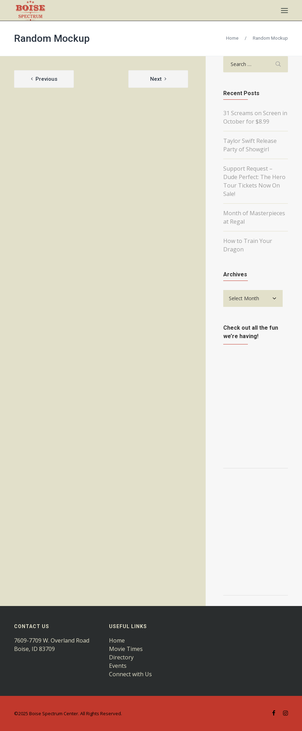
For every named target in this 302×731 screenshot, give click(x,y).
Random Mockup (52, 38)
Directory (121, 657)
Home (232, 38)
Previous (46, 79)
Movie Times (126, 649)
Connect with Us (130, 674)
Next (156, 79)
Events (118, 666)
